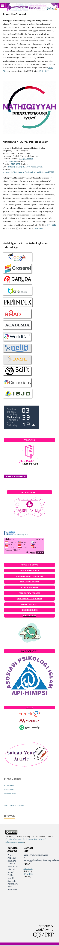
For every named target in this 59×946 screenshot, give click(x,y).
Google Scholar (26, 159)
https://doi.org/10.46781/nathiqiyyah (25, 167)
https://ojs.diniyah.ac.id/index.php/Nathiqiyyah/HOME (28, 172)
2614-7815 (12, 161)
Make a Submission (16, 476)
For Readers (9, 785)
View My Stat (22, 534)
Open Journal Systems (14, 805)
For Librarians (10, 794)
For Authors (9, 789)
